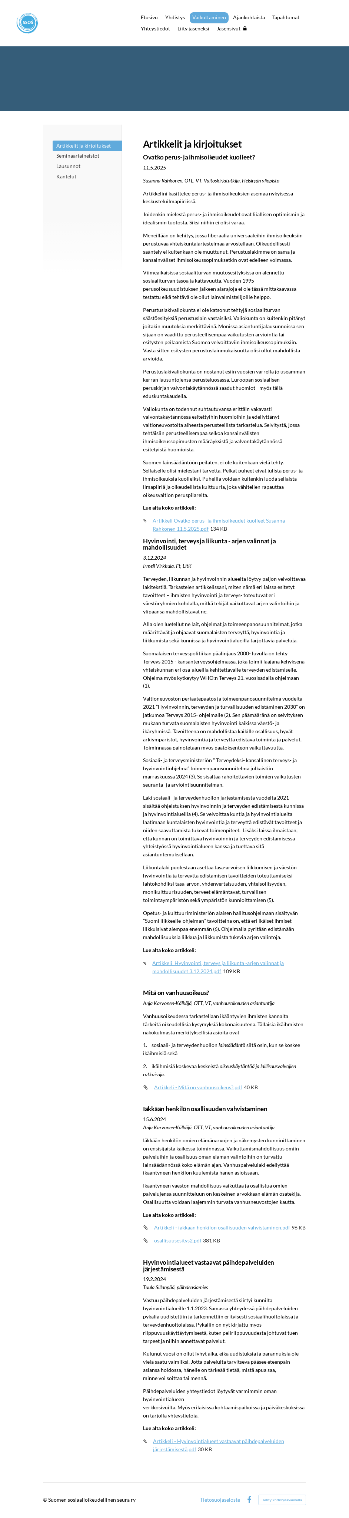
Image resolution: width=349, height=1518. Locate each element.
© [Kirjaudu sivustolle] (45, 1499)
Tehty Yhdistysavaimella (282, 1500)
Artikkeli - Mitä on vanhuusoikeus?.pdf (198, 1087)
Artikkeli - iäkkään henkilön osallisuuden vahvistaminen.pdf (222, 1227)
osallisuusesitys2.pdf (178, 1240)
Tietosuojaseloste (220, 1499)
